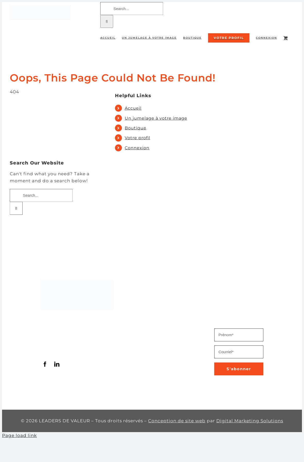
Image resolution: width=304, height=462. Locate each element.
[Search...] (131, 8)
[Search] (106, 21)
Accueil (133, 108)
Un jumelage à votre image (156, 118)
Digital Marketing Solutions (249, 420)
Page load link (19, 435)
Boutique (135, 128)
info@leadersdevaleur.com (73, 349)
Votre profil (137, 137)
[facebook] (45, 364)
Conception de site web (176, 420)
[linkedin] (57, 364)
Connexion (137, 147)
